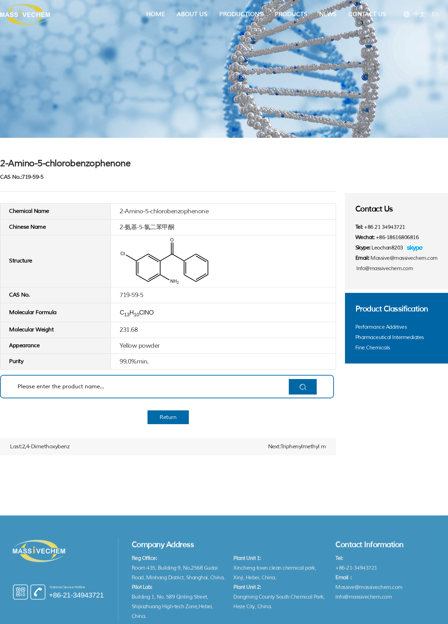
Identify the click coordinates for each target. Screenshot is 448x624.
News (327, 14)
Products (291, 14)
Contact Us (367, 14)
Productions (241, 14)
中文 (419, 14)
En (435, 14)
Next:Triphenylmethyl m (297, 446)
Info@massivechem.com (384, 268)
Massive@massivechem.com (404, 258)
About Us (192, 14)
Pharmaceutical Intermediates (389, 337)
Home (155, 14)
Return (168, 417)
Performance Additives (381, 327)
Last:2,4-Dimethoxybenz (39, 446)
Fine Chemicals (372, 348)
